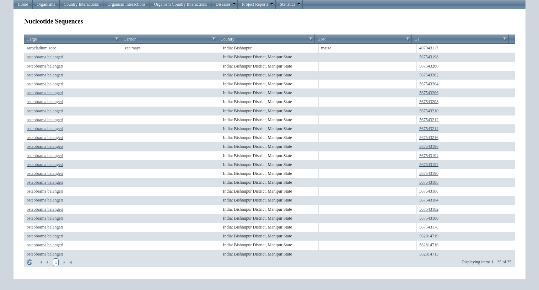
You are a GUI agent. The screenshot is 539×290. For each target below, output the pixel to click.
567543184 (428, 200)
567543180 (428, 218)
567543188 (428, 182)
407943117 (428, 47)
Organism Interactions (126, 4)
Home (23, 4)
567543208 (428, 101)
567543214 (428, 128)
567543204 (428, 83)
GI (416, 39)
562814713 (428, 254)
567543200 (428, 66)
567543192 (428, 164)
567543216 (428, 137)
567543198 (428, 56)
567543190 (428, 173)
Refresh (29, 262)
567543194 (428, 155)
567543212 (428, 119)
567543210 (428, 110)
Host (322, 39)
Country (228, 39)
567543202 (428, 74)
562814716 (428, 244)
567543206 (428, 92)
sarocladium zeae (41, 47)
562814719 (428, 235)
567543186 (428, 191)
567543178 (428, 227)
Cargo (32, 39)
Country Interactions (81, 4)
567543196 (428, 146)
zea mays (132, 47)
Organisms (46, 4)
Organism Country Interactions (180, 4)
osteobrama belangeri (45, 56)
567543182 (428, 209)
